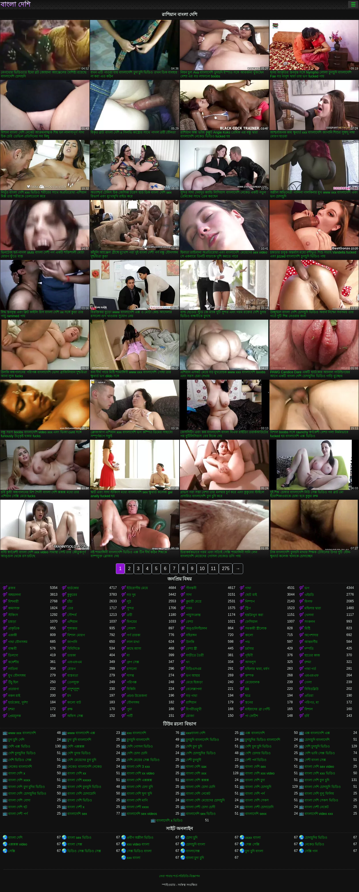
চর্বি (307, 716)
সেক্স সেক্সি (252, 844)
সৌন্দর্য (72, 615)
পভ (247, 642)
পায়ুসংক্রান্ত (193, 615)
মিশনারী (13, 601)
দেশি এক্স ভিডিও (19, 746)
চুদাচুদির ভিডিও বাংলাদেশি (262, 740)
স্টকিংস (13, 615)
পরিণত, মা (312, 702)
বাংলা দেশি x (16, 773)
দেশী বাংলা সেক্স (315, 760)
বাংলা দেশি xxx (196, 773)
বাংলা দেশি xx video (141, 773)
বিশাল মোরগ (76, 635)
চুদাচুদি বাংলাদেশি (138, 740)
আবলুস (250, 662)
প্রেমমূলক (14, 716)
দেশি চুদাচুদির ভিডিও (22, 753)
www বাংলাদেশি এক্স (81, 733)
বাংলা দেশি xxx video (260, 773)
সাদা (189, 595)
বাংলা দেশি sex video (319, 767)
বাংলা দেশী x (75, 807)
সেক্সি (11, 851)
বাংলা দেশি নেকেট (198, 794)
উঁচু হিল (13, 682)
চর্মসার (249, 649)
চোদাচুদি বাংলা (195, 844)
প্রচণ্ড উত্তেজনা (137, 696)
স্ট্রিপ (248, 608)
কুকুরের (72, 595)
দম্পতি (309, 649)
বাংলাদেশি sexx (255, 814)
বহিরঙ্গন (191, 635)
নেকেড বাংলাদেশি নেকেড (84, 767)
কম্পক (249, 675)
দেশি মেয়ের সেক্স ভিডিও (143, 760)
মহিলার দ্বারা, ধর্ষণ (257, 669)
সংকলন (310, 622)
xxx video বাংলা (138, 844)
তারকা (71, 655)
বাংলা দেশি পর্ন (255, 794)
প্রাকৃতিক (13, 628)
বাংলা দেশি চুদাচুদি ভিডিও (84, 787)
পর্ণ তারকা (133, 635)
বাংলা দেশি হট (17, 807)
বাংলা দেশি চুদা (255, 780)
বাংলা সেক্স (74, 844)
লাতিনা (13, 669)
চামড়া (12, 622)
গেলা (308, 682)
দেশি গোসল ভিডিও (140, 746)
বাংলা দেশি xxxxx (79, 780)
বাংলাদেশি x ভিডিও (169, 820)
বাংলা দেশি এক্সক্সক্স (139, 780)
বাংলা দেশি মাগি (137, 800)
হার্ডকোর (73, 588)
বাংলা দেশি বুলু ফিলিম (319, 794)
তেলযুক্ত (73, 682)
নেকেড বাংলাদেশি (20, 767)
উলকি (190, 642)
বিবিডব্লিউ (311, 689)
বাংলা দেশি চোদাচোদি (81, 794)
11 (213, 568)
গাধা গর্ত (310, 669)
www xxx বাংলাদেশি (22, 733)
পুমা (129, 709)
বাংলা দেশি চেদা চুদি (140, 787)
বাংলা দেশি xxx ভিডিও (320, 773)
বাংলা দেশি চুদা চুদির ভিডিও (26, 787)
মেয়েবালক (252, 682)
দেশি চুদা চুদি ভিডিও (258, 746)
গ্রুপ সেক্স (133, 662)
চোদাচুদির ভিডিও (316, 838)
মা (128, 655)
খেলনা (309, 615)
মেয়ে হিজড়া (194, 682)
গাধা (248, 588)
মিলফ (308, 601)
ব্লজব (11, 588)
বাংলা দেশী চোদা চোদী (200, 807)
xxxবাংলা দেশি (195, 733)
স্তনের (249, 702)
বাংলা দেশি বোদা (19, 800)
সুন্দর (130, 608)
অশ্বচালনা (14, 595)
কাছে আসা (134, 649)
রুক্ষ (70, 709)
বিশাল (309, 709)
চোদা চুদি (191, 838)
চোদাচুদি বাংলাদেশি (317, 740)
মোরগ (71, 669)
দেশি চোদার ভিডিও (258, 753)
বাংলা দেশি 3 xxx (138, 767)
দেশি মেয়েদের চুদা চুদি (81, 760)
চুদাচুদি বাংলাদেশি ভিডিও (202, 740)
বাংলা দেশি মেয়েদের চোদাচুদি (205, 800)
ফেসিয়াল (251, 622)
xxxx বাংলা (252, 838)
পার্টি (130, 716)
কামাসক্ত (14, 608)
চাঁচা (69, 601)
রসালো (132, 669)
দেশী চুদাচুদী (193, 760)
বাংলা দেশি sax (196, 767)
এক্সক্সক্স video (17, 844)
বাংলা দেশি (15, 4)
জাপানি (72, 642)
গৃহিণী (249, 655)
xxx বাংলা (133, 858)
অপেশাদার (311, 635)
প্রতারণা (13, 689)
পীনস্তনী (191, 588)
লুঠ (129, 601)
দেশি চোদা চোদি (137, 753)
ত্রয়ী (129, 615)
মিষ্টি (307, 628)
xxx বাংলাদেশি (136, 733)
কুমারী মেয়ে (193, 601)
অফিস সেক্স (75, 716)
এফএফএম (74, 662)
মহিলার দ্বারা (313, 608)
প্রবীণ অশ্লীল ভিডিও (140, 838)
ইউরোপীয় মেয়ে (137, 588)
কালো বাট (74, 702)
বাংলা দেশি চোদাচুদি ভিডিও (323, 787)
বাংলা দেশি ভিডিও (79, 800)
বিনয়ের (132, 622)
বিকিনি (131, 689)
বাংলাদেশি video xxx (319, 814)
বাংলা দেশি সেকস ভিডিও (321, 800)
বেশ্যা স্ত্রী (191, 649)
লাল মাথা (133, 642)
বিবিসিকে (73, 649)
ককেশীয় (13, 662)
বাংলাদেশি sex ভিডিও (201, 814)
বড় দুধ (131, 595)
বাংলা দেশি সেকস (257, 800)
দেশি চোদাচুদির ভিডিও (201, 753)
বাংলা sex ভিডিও (79, 838)
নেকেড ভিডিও (314, 844)
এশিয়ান (72, 622)
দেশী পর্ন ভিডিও (255, 760)
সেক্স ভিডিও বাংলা (139, 851)
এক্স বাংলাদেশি (254, 733)
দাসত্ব (130, 675)
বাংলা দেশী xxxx (138, 807)
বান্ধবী (12, 649)
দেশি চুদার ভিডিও (79, 753)
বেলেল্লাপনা (194, 689)
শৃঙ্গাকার (72, 628)
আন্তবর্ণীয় (311, 642)
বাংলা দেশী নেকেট (317, 807)
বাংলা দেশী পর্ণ (18, 814)
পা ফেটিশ (251, 716)
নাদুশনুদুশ (73, 689)
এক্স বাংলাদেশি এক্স (317, 733)
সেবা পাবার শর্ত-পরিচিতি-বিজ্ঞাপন (179, 876)
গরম (189, 608)
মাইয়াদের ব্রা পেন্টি (257, 709)
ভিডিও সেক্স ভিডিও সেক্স (84, 851)
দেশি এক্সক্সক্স (75, 746)
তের (70, 608)
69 (247, 689)
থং (188, 662)
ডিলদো (13, 655)
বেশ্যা (189, 622)
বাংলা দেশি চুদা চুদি (317, 780)
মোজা (190, 716)
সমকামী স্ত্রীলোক (255, 628)
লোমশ (131, 628)
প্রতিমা (309, 696)
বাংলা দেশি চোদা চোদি (200, 787)
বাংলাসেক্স (193, 851)
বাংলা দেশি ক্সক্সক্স (197, 780)
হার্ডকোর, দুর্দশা (18, 702)
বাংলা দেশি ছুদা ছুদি (139, 794)
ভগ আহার (193, 675)
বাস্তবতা (72, 675)
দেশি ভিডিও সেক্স (19, 760)
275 (225, 568)
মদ (69, 696)
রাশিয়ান (191, 702)
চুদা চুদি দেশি (16, 740)
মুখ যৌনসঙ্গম (17, 675)
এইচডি (309, 595)
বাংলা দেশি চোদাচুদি (258, 787)
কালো (249, 635)
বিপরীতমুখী (193, 709)
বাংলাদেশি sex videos (142, 814)
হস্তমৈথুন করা (254, 615)
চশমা (308, 662)
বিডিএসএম (193, 669)
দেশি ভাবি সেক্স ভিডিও (320, 753)
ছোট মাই (251, 595)
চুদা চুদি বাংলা (254, 851)
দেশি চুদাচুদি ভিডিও (317, 746)
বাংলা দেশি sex (255, 767)
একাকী (12, 635)
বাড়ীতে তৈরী (195, 655)
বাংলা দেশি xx (76, 773)
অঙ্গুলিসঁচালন (196, 628)
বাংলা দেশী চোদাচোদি (259, 807)
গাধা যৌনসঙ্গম (17, 642)
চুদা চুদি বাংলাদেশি (79, 740)
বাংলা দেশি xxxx (19, 780)
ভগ (307, 588)
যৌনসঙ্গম (133, 702)
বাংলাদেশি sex (77, 814)
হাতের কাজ (312, 655)
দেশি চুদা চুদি (194, 746)
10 (202, 568)
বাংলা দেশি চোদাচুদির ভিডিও (27, 794)
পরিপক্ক (132, 682)
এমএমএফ (312, 675)
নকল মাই (14, 696)
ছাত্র (247, 696)
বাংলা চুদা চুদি (195, 858)
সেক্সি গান (311, 851)
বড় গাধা (191, 696)
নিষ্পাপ (250, 601)
